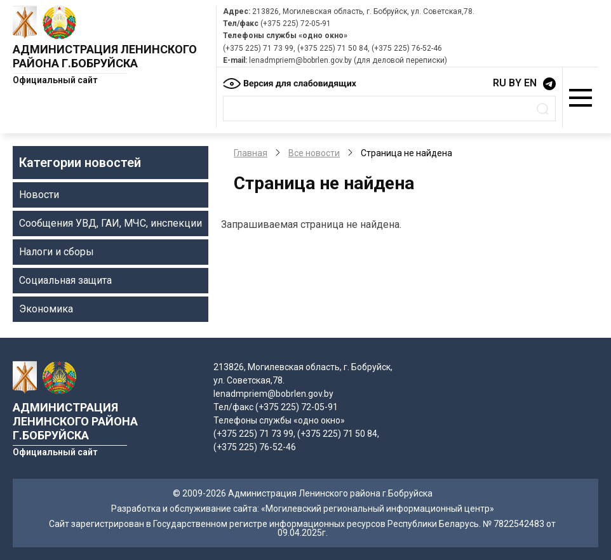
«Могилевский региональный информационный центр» (377, 508)
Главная (250, 153)
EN (530, 83)
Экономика (46, 309)
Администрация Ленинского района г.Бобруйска (105, 56)
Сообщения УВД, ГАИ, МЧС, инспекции (110, 223)
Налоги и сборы (56, 252)
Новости (39, 195)
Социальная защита (65, 280)
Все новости (314, 153)
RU (499, 83)
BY (515, 83)
